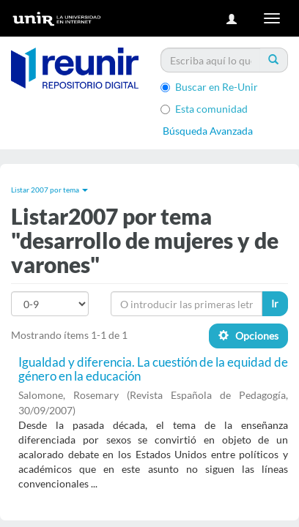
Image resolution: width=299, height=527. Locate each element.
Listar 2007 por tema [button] (49, 189)
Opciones (248, 335)
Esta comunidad (204, 108)
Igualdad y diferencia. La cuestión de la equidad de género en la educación (153, 369)
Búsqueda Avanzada (208, 130)
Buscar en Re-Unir (209, 87)
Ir (274, 303)
